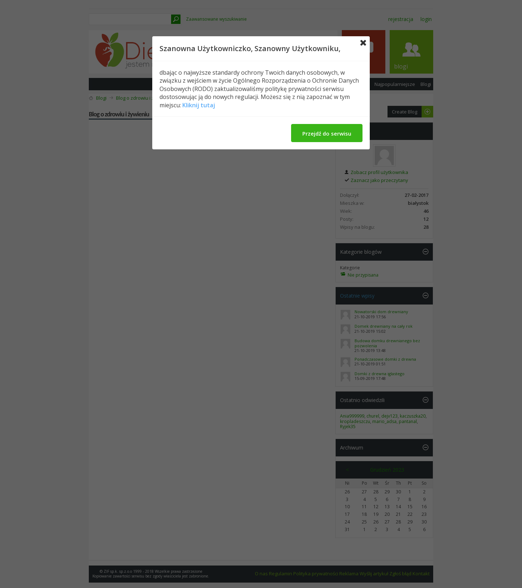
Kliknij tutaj (198, 105)
